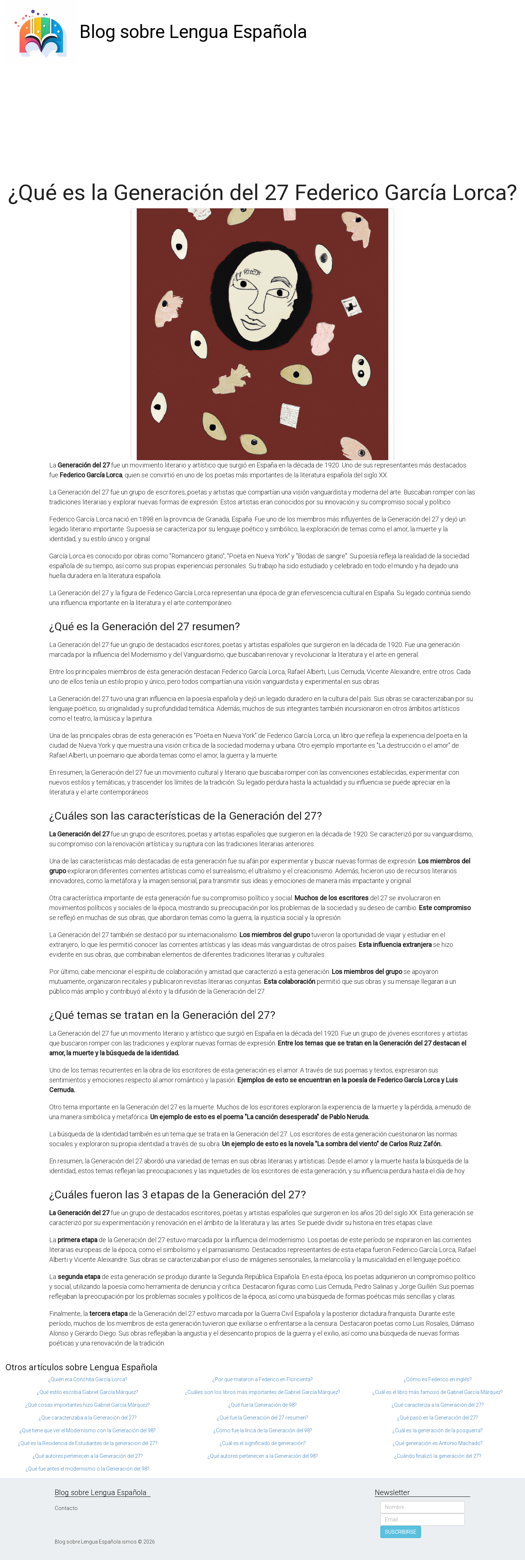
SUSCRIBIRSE (400, 1532)
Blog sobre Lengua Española (193, 31)
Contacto (66, 1508)
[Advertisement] (262, 119)
